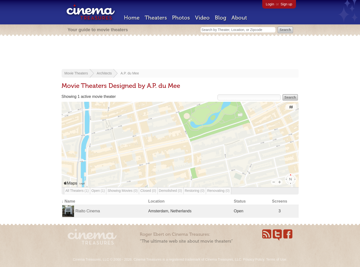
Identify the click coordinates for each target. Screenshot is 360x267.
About (239, 17)
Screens (279, 201)
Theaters (156, 17)
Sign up (286, 4)
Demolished (170, 191)
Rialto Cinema (88, 211)
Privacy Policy (253, 259)
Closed (148, 191)
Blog (220, 17)
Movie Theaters (76, 73)
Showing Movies (123, 191)
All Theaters (77, 191)
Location (156, 201)
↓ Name (68, 201)
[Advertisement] (180, 53)
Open (98, 191)
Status (240, 201)
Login (270, 4)
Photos (181, 17)
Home (132, 17)
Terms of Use (276, 259)
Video (202, 17)
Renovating (218, 191)
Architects (104, 73)
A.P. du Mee (129, 73)
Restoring (195, 191)
